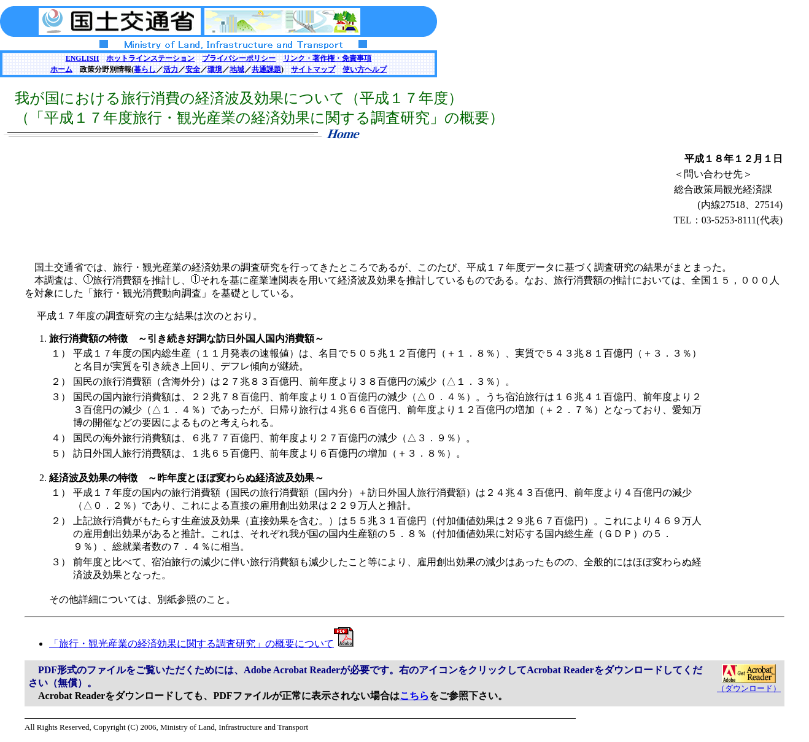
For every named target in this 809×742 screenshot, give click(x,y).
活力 (170, 69)
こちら (414, 695)
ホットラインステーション (150, 58)
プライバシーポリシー (239, 58)
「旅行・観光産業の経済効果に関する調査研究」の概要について (201, 643)
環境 (214, 69)
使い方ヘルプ (365, 69)
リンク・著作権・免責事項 (327, 58)
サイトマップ (313, 69)
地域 (237, 69)
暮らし (145, 69)
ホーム (61, 69)
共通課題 (266, 69)
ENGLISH (82, 58)
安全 (192, 69)
